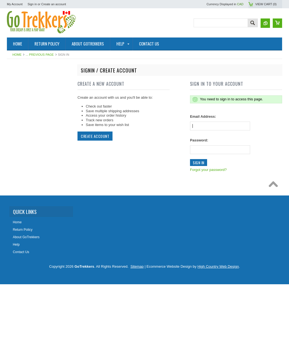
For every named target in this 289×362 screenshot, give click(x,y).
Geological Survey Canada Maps (34, 141)
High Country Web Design (218, 344)
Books (14, 207)
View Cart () (266, 4)
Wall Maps (17, 160)
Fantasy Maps (20, 244)
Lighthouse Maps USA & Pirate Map (36, 235)
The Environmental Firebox (30, 216)
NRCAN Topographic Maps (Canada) (37, 90)
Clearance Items (22, 254)
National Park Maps (24, 81)
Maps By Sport (21, 132)
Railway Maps (20, 225)
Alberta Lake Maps (24, 179)
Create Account (95, 136)
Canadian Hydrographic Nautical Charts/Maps (34, 111)
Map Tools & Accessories (28, 198)
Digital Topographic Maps (28, 188)
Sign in (32, 4)
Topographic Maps (23, 99)
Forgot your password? (208, 170)
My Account (15, 4)
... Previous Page (40, 54)
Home (17, 54)
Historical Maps (21, 169)
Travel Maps (19, 151)
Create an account (53, 4)
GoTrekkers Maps (23, 123)
